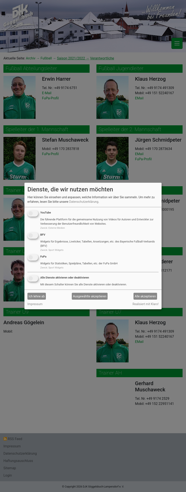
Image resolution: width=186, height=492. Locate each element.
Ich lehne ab (37, 296)
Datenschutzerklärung (83, 201)
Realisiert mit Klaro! (146, 304)
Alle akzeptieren (145, 296)
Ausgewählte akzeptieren (89, 296)
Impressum (34, 304)
